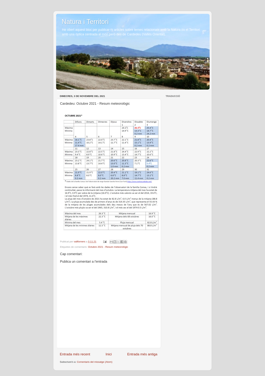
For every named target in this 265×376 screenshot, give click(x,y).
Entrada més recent (75, 354)
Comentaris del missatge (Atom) (94, 362)
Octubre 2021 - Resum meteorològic (108, 247)
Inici (109, 354)
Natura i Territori (85, 21)
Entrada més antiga (142, 354)
